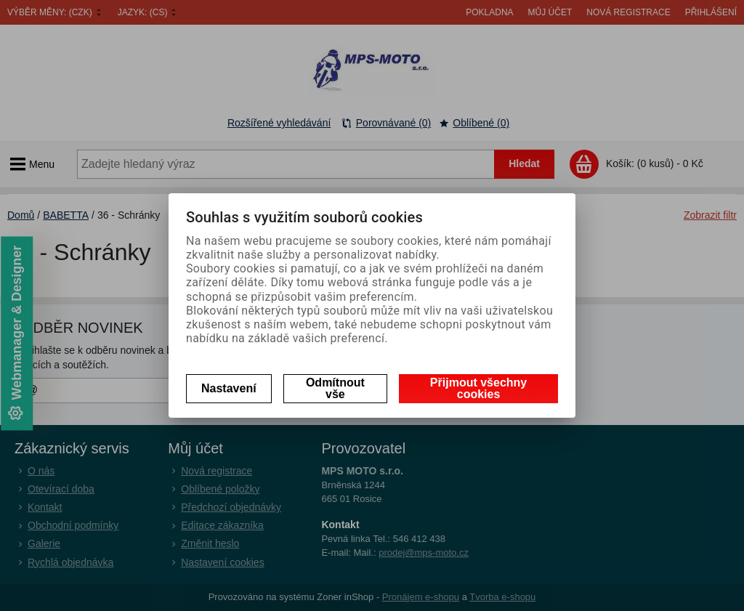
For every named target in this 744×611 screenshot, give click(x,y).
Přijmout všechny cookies (478, 388)
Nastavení (228, 388)
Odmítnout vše (335, 388)
